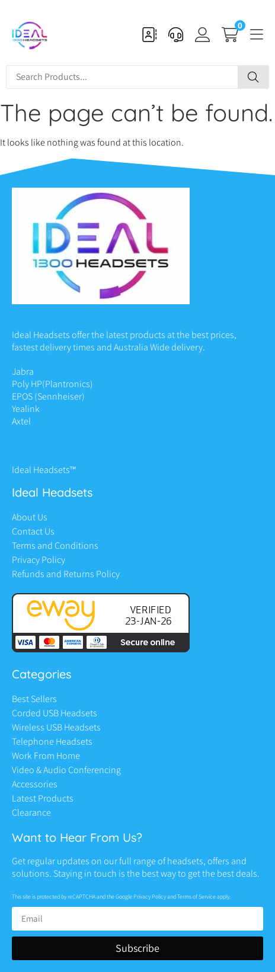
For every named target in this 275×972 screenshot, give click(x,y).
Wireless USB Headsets (56, 727)
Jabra (23, 371)
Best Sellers (34, 699)
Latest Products (42, 798)
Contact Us (33, 531)
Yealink (26, 409)
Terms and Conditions (55, 545)
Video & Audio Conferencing (66, 770)
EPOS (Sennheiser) (48, 396)
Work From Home (46, 755)
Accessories (34, 784)
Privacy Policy (38, 559)
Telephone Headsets (52, 741)
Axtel (21, 421)
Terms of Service (196, 896)
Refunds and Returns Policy (66, 574)
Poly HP (27, 384)
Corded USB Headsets (54, 713)
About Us (29, 517)
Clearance (31, 812)
